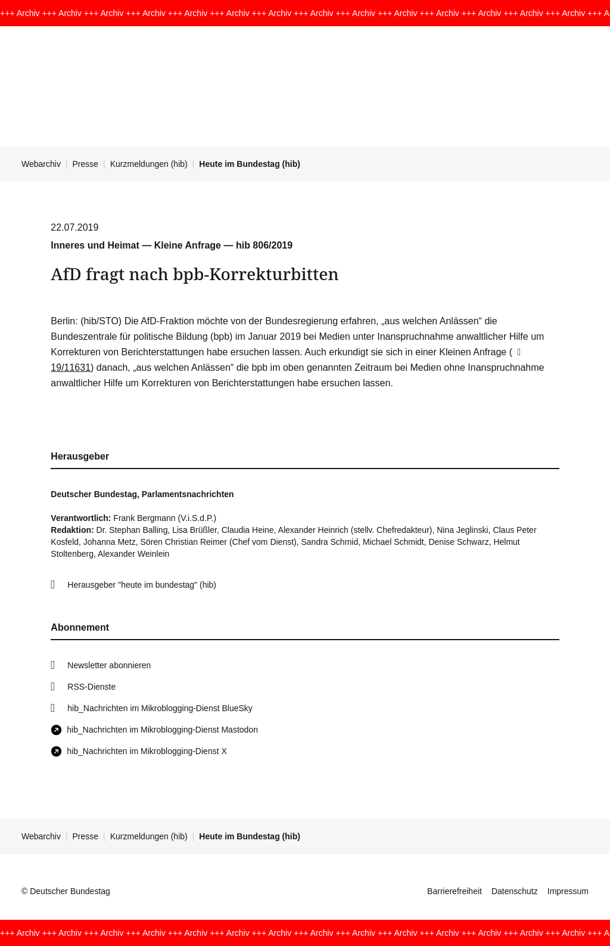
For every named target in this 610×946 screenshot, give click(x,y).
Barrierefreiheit (454, 891)
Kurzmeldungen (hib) (149, 164)
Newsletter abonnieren (109, 665)
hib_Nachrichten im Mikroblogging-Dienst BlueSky (159, 708)
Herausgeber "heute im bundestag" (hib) (141, 585)
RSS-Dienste (91, 686)
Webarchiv (41, 164)
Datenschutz (514, 891)
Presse (86, 164)
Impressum (568, 891)
